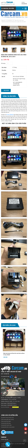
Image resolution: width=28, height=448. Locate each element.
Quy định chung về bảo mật (7, 417)
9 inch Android (10, 114)
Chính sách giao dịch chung (7, 419)
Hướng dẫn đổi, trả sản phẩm (7, 427)
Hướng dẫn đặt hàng (6, 423)
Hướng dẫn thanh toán (6, 425)
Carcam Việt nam (4, 439)
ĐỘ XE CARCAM (12, 399)
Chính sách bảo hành (6, 421)
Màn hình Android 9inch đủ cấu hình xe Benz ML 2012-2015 (14, 21)
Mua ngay (6, 90)
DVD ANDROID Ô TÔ (10, 20)
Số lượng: (3, 63)
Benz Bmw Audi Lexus (19, 20)
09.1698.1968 (16, 401)
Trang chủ (3, 20)
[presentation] (1, 50)
